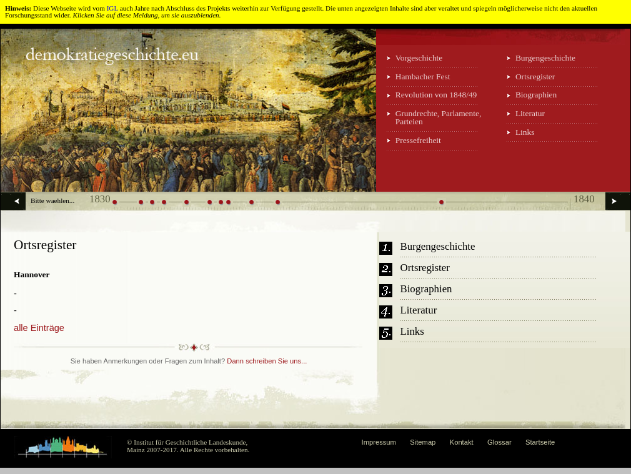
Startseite (540, 442)
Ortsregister (535, 76)
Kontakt (462, 442)
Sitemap (422, 442)
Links (525, 132)
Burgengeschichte (545, 57)
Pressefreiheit (418, 140)
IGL (112, 8)
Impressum (379, 442)
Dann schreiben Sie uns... (267, 361)
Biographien (536, 94)
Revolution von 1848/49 (436, 94)
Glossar (499, 442)
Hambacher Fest (422, 76)
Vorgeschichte (419, 57)
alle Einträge (39, 328)
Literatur (530, 113)
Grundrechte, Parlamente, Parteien (438, 117)
